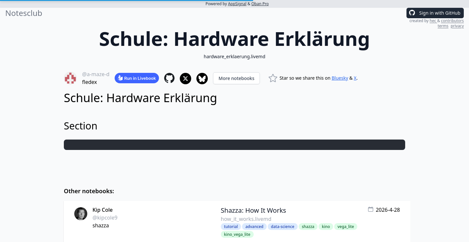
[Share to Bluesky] (202, 78)
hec (433, 20)
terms (443, 26)
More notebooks (236, 78)
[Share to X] (185, 78)
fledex (89, 82)
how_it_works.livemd (246, 218)
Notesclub (23, 13)
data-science (282, 226)
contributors (452, 20)
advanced (254, 226)
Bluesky (340, 78)
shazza (100, 225)
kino (326, 226)
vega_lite (345, 226)
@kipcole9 (105, 217)
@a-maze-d (95, 74)
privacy (457, 26)
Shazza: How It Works (253, 210)
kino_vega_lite (237, 234)
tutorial (231, 226)
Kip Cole (102, 209)
